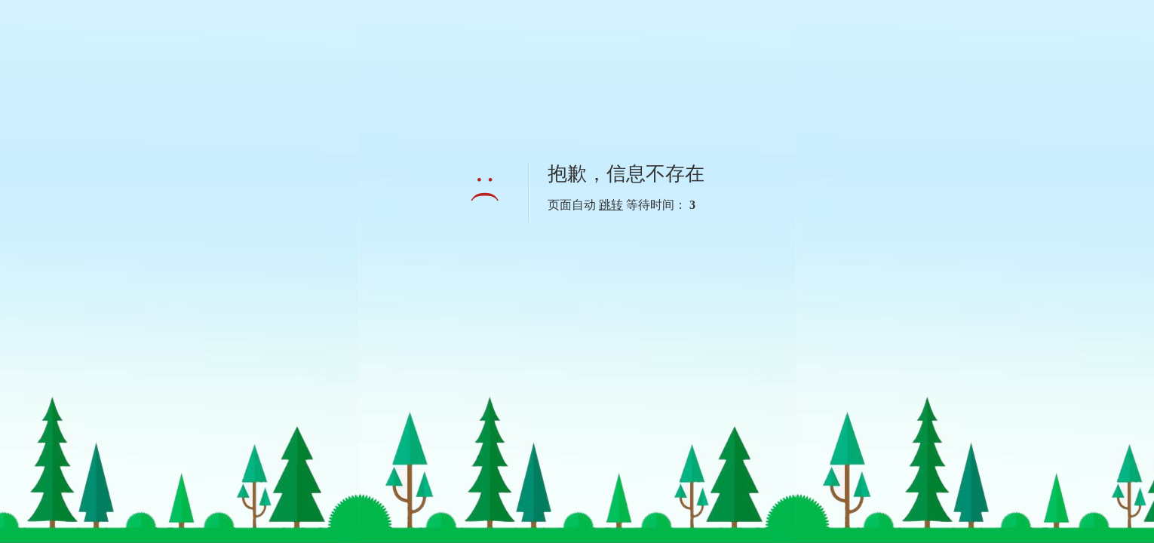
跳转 (611, 204)
